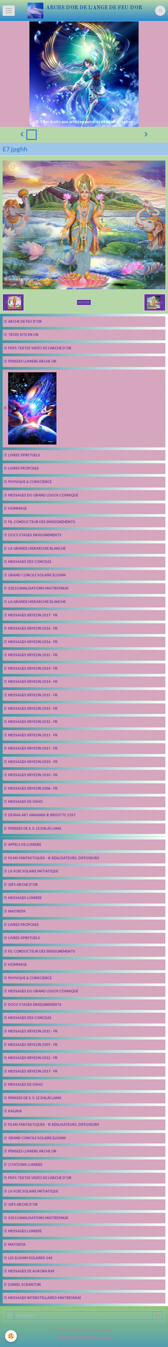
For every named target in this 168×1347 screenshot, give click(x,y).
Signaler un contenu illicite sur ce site (84, 1337)
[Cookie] (11, 1336)
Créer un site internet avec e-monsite (83, 1329)
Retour (84, 302)
